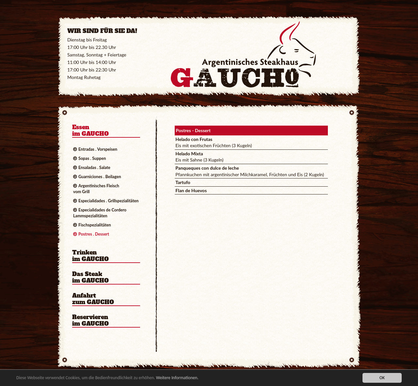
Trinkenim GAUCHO (90, 256)
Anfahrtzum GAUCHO (93, 299)
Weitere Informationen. (177, 378)
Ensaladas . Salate (94, 167)
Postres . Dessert (93, 234)
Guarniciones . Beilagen (99, 176)
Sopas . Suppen (92, 158)
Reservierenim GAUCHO (90, 321)
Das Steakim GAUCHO (90, 278)
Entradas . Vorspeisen (97, 149)
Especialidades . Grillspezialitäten (108, 200)
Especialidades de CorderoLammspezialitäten (99, 213)
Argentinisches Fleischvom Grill (96, 188)
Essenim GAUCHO (90, 131)
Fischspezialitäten (94, 225)
